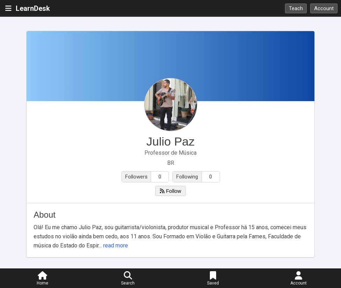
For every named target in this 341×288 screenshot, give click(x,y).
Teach (296, 8)
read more (115, 245)
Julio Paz (171, 141)
